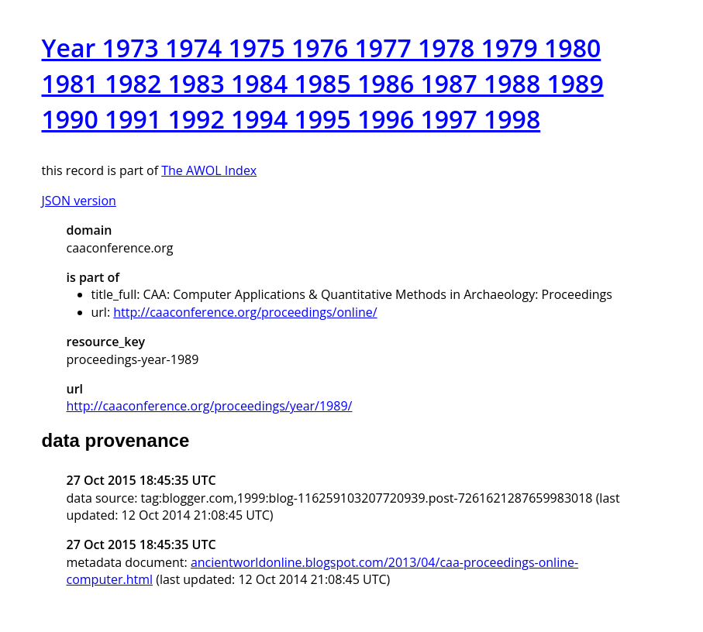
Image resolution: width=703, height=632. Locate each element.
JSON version (79, 200)
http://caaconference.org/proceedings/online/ (245, 312)
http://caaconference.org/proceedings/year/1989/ (210, 405)
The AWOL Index (209, 170)
